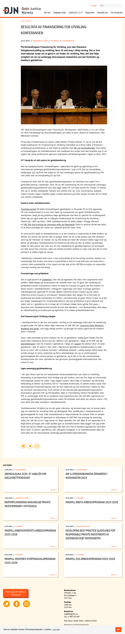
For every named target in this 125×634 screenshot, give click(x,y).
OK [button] (118, 630)
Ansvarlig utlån (40, 41)
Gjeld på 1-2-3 (75, 12)
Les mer (52, 490)
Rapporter (89, 12)
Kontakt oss (102, 12)
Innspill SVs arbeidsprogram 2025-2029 (90, 559)
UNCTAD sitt (73, 325)
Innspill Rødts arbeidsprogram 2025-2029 (92, 502)
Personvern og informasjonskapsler (76, 624)
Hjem (22, 21)
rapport (77, 343)
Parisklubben (54, 393)
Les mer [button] (56, 629)
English (94, 5)
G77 (34, 172)
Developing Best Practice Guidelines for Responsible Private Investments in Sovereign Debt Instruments (90, 534)
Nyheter (28, 21)
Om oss (47, 12)
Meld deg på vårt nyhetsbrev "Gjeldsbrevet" (16, 593)
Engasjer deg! (59, 12)
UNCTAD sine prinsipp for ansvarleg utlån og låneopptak (49, 224)
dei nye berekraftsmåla (84, 148)
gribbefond (47, 279)
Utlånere (55, 41)
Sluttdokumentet (28, 209)
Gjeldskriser (68, 41)
